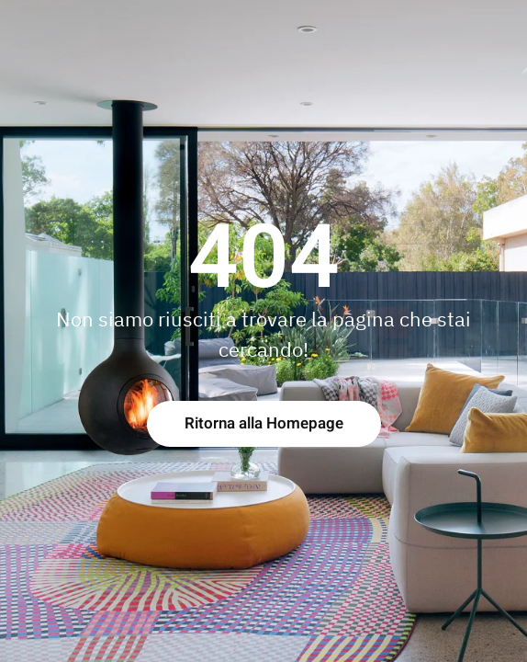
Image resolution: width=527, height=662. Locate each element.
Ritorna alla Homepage (264, 423)
